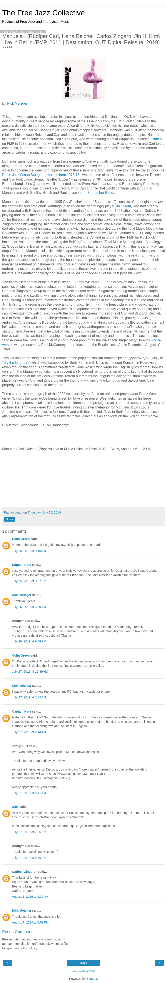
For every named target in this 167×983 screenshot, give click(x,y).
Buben (157, 139)
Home (83, 962)
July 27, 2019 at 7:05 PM (29, 832)
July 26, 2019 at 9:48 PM (29, 641)
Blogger (92, 978)
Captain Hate (21, 564)
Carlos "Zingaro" (24, 871)
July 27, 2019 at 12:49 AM (30, 671)
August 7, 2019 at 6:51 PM (30, 922)
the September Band (98, 192)
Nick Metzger (17, 103)
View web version (83, 971)
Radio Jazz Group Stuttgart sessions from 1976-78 (41, 175)
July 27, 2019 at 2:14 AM (29, 732)
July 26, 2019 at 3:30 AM (29, 607)
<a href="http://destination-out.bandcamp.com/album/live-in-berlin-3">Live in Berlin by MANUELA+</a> (83, 436)
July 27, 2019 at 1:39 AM (29, 697)
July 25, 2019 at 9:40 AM (29, 551)
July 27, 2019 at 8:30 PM (29, 858)
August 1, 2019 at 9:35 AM (30, 896)
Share (9, 519)
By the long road (16, 362)
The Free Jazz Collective (43, 13)
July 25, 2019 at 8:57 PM (29, 581)
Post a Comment (17, 931)
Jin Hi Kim (123, 206)
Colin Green (21, 539)
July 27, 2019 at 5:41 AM (29, 793)
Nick (15, 806)
